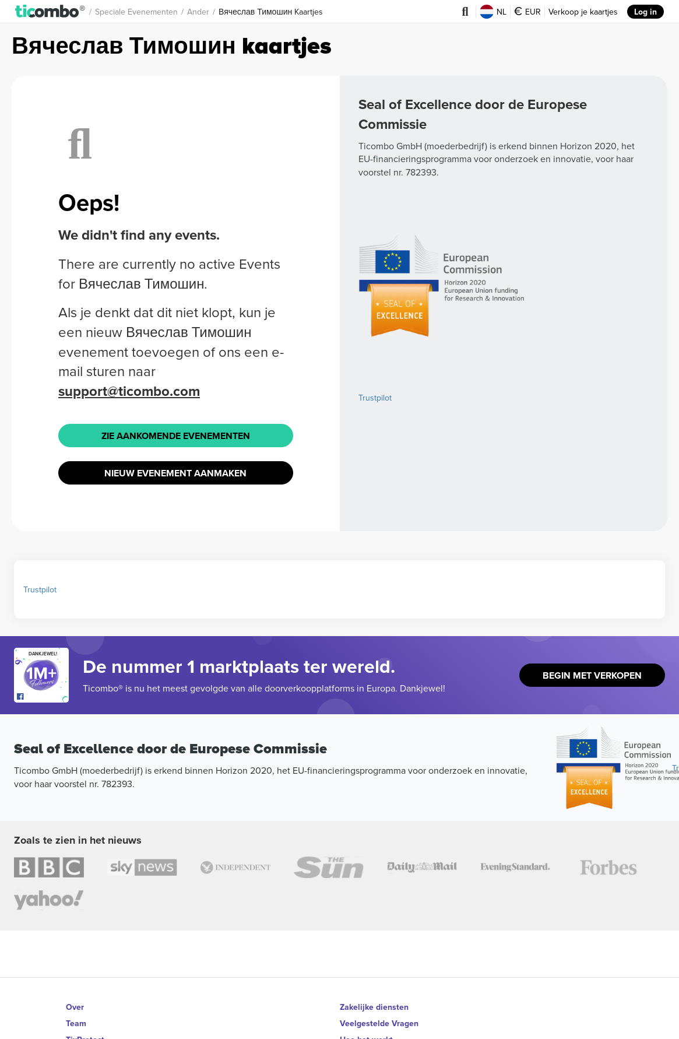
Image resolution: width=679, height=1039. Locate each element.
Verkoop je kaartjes (583, 11)
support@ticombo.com (129, 391)
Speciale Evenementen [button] (136, 11)
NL (493, 11)
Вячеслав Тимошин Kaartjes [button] (271, 11)
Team (76, 1023)
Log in (645, 11)
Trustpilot (375, 397)
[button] (50, 12)
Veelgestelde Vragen (379, 1023)
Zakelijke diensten (374, 1007)
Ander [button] (198, 11)
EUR (527, 11)
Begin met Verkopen (592, 675)
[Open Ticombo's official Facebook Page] (43, 697)
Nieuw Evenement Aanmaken (175, 473)
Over (75, 1007)
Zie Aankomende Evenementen (175, 436)
